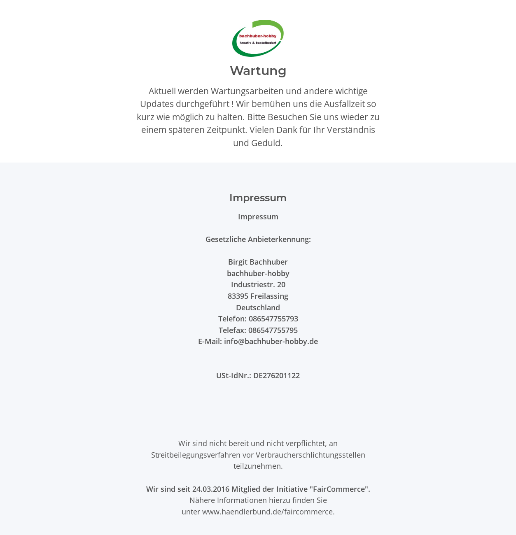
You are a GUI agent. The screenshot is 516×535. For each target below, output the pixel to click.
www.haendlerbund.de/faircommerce (267, 511)
